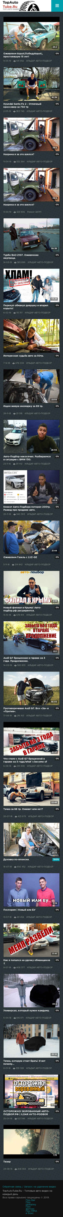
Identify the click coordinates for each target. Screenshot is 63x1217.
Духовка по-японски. (16, 860)
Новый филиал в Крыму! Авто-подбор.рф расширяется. (22, 609)
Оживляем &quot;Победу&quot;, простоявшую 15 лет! (23, 55)
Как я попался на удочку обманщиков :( (26, 961)
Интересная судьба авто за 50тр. (23, 356)
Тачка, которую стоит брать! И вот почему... (24, 1062)
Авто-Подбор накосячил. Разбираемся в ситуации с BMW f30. (27, 458)
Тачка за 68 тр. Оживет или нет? (23, 809)
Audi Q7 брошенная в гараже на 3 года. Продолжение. (24, 659)
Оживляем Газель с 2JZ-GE (20, 557)
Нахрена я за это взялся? (18, 154)
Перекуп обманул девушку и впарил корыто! (25, 307)
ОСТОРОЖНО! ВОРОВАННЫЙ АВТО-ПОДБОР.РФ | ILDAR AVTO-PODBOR (26, 1112)
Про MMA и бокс (31, 1212)
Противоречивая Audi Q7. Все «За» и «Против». (26, 709)
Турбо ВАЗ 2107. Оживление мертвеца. (21, 256)
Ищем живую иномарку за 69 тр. (23, 406)
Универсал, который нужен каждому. (26, 1011)
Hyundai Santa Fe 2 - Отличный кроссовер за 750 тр (22, 105)
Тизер (7, 1162)
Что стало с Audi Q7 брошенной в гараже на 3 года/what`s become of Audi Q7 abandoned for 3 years (25, 760)
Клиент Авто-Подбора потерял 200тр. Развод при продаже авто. (26, 508)
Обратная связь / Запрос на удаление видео (29, 1187)
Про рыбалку (31, 1203)
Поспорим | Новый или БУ (19, 910)
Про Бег (30, 1200)
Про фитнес (30, 1208)
